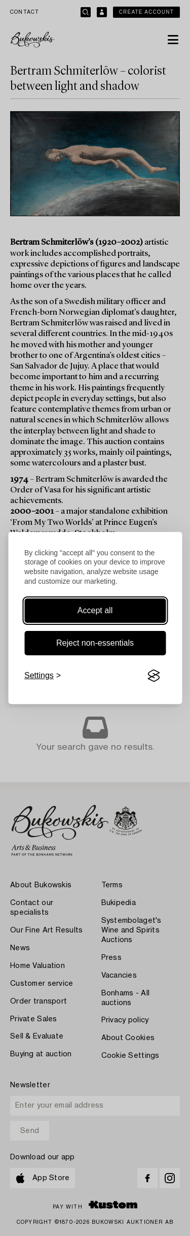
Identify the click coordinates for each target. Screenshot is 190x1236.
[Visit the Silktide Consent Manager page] (153, 675)
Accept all (95, 610)
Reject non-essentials (95, 643)
